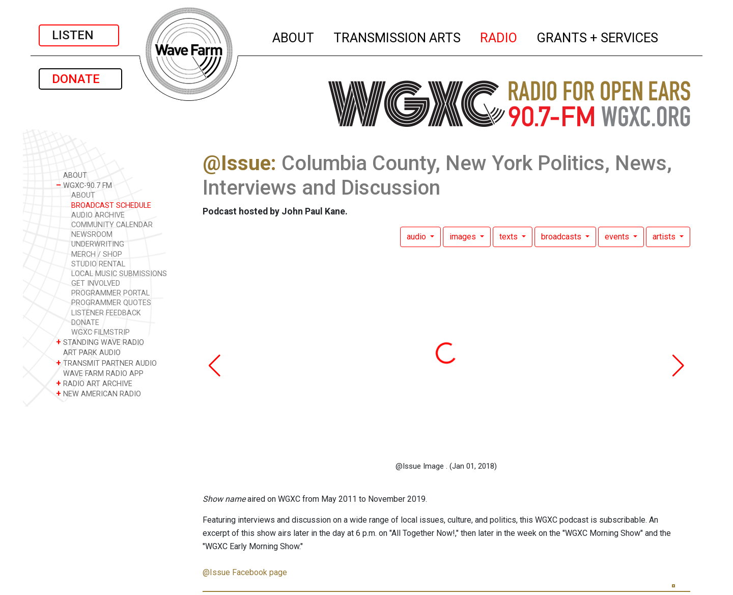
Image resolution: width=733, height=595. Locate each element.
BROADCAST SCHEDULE (111, 205)
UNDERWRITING (97, 244)
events (618, 236)
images (463, 236)
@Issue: (239, 163)
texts (509, 236)
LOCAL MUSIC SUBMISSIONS (119, 273)
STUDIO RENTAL (98, 264)
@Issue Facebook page (245, 572)
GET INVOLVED (95, 283)
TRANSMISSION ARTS (397, 36)
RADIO (499, 36)
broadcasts (562, 236)
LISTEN (79, 35)
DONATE (80, 79)
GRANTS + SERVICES (597, 36)
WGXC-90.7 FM (84, 185)
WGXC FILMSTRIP (100, 332)
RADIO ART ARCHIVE (94, 383)
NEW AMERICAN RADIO (98, 393)
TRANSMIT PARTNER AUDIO (106, 363)
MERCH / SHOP (96, 254)
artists (665, 236)
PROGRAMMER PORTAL (110, 293)
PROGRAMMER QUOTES (111, 303)
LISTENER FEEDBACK (106, 313)
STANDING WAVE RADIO (100, 342)
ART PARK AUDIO (88, 352)
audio (417, 236)
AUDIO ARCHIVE (98, 215)
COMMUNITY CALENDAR (112, 225)
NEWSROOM (91, 234)
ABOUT (293, 36)
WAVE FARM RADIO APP (100, 373)
